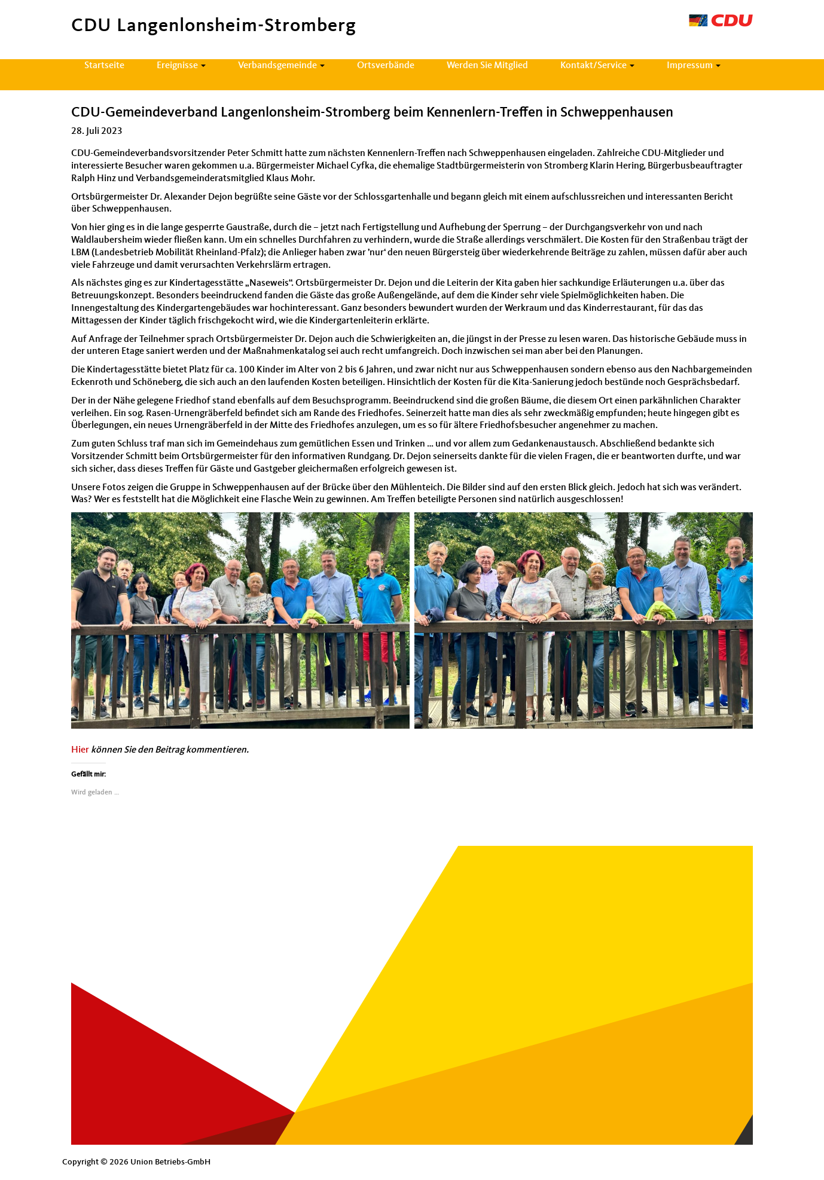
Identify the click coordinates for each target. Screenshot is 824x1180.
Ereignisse (181, 66)
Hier (80, 750)
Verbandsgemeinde (281, 66)
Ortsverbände (385, 66)
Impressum (694, 66)
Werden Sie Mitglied (487, 66)
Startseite (104, 66)
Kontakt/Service (597, 66)
